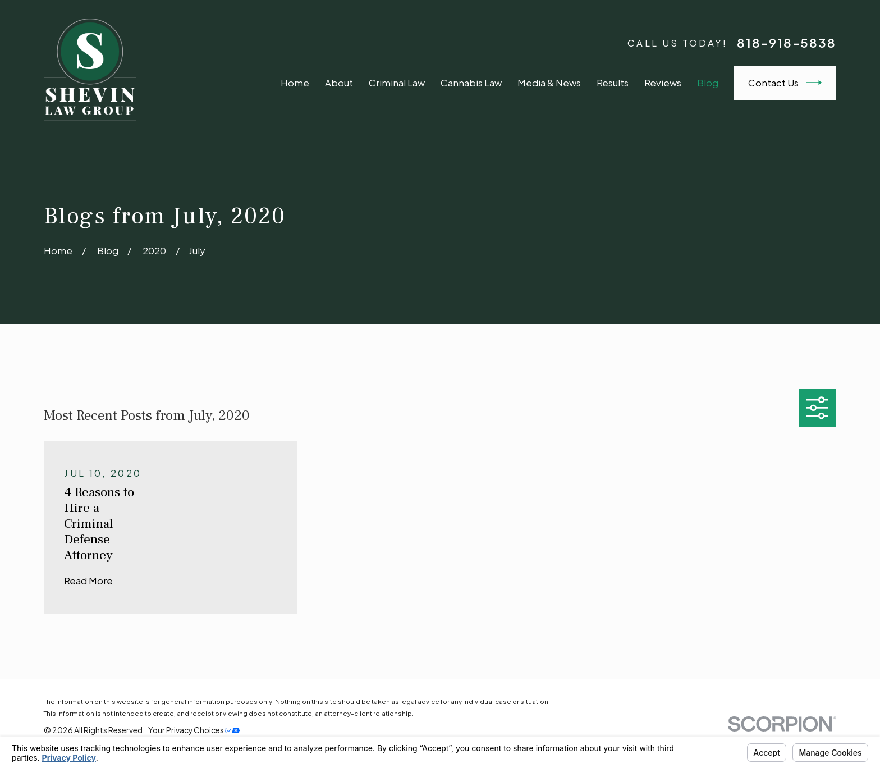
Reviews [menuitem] (662, 83)
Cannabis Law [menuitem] (471, 83)
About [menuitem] (339, 83)
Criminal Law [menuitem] (397, 83)
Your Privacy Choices (194, 730)
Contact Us (785, 82)
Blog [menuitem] (707, 83)
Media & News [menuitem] (549, 83)
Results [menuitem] (613, 83)
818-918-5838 (786, 42)
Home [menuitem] (295, 83)
